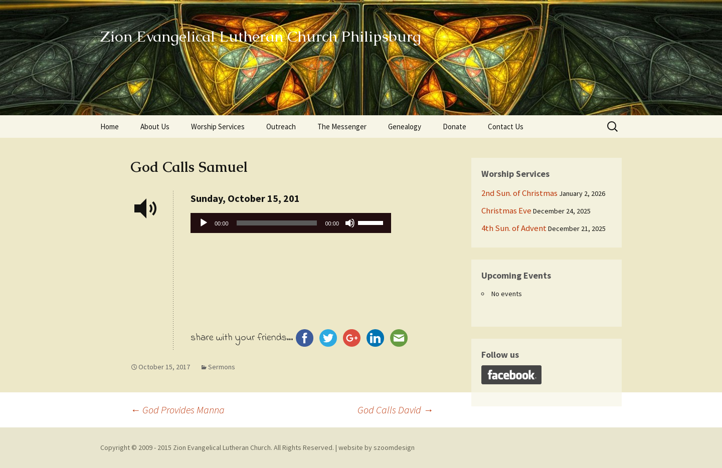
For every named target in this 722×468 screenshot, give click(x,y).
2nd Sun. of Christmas (519, 192)
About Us (154, 126)
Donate (454, 126)
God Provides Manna (177, 409)
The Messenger (342, 126)
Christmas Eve (506, 210)
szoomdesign (394, 447)
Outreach (281, 126)
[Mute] (350, 223)
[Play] (204, 223)
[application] (291, 225)
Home (109, 126)
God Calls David (395, 409)
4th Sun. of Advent (514, 227)
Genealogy (404, 126)
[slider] (277, 222)
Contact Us (505, 126)
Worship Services (218, 126)
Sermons (221, 366)
